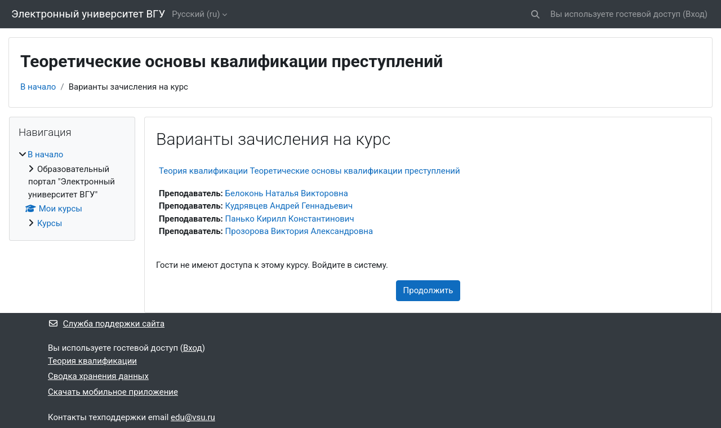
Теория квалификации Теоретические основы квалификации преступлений (309, 171)
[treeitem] (72, 189)
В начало (38, 87)
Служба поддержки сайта (106, 324)
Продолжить (428, 290)
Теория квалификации (92, 361)
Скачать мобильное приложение (113, 392)
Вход (695, 14)
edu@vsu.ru (193, 417)
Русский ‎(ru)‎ (196, 14)
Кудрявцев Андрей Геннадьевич (289, 206)
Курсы (49, 223)
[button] (535, 14)
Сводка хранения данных (98, 376)
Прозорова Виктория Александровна (299, 231)
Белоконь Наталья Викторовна (286, 193)
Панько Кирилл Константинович (289, 219)
